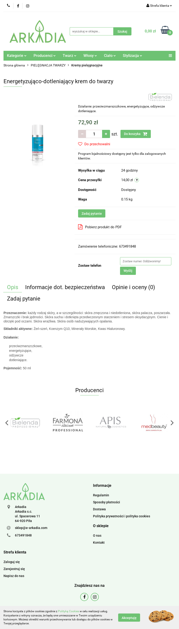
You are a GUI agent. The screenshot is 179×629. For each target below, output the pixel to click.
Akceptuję (129, 617)
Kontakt (99, 542)
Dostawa (99, 509)
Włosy (90, 55)
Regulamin (101, 495)
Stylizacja (132, 55)
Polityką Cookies (68, 611)
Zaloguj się (11, 562)
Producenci (45, 55)
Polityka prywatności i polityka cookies (121, 516)
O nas (97, 535)
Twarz (69, 55)
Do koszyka (135, 133)
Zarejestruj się (14, 569)
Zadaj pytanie (92, 213)
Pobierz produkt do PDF (100, 226)
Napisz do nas (13, 576)
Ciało (110, 55)
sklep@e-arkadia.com (31, 528)
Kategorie (17, 55)
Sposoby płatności (106, 502)
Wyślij (128, 271)
